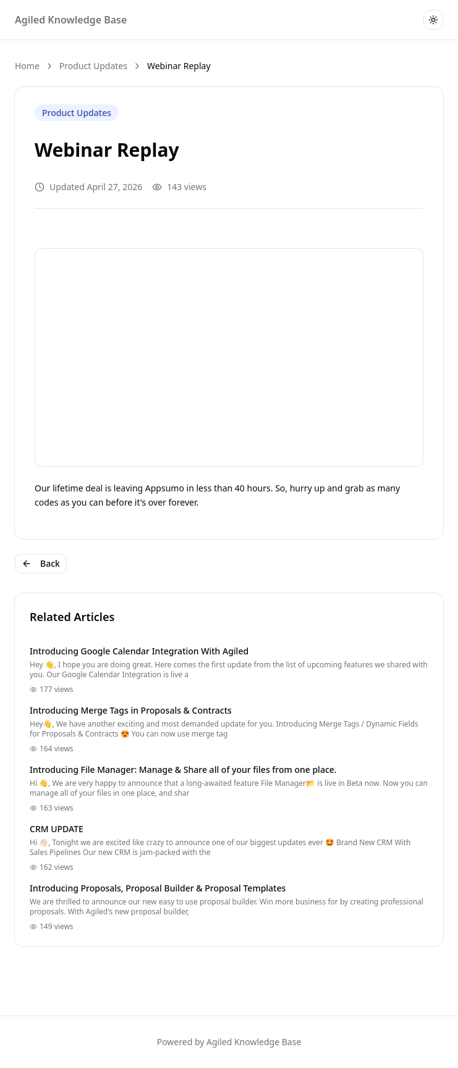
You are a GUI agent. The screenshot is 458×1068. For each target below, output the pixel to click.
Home (27, 66)
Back (41, 563)
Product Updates (93, 66)
